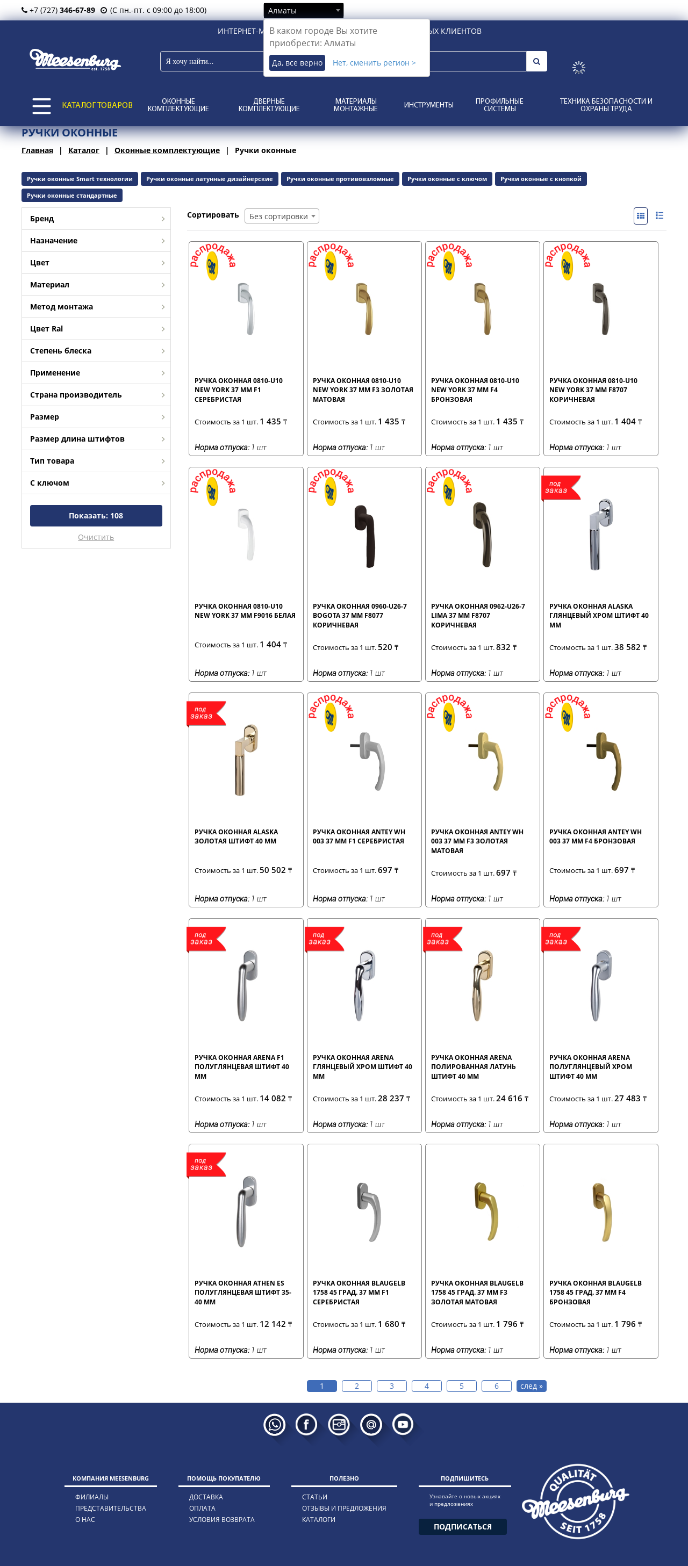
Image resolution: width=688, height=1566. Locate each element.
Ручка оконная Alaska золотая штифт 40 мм (236, 836)
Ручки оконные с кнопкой (541, 179)
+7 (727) (58, 10)
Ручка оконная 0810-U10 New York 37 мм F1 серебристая (239, 389)
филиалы (92, 1497)
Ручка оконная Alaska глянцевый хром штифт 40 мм (599, 615)
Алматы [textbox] (282, 10)
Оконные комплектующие (178, 105)
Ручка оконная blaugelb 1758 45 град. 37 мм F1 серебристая (359, 1292)
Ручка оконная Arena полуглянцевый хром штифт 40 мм (590, 1066)
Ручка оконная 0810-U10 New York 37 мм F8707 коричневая (593, 389)
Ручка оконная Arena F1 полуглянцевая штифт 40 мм (242, 1066)
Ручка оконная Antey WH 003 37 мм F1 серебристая (359, 836)
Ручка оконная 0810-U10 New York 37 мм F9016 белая (245, 611)
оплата (202, 1508)
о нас (85, 1519)
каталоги (318, 1519)
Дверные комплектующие (269, 105)
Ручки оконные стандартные (72, 195)
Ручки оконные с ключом (447, 179)
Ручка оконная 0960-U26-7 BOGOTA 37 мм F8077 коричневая (360, 615)
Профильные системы (500, 105)
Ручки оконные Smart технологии (80, 179)
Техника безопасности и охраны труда (606, 105)
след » (531, 1386)
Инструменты (429, 106)
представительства (110, 1508)
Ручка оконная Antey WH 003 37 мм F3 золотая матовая (477, 840)
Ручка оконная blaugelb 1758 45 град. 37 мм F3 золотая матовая (477, 1292)
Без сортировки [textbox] (278, 216)
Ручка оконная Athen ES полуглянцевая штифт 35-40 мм (243, 1292)
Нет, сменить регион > (374, 62)
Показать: (96, 515)
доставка (206, 1497)
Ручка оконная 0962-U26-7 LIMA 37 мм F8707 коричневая (478, 615)
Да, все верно (297, 62)
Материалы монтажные (356, 105)
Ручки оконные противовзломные (340, 179)
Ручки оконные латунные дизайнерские (209, 179)
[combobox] (303, 10)
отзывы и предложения (344, 1508)
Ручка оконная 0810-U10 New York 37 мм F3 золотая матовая (363, 389)
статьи (314, 1497)
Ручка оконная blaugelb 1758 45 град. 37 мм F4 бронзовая (595, 1292)
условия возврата (222, 1519)
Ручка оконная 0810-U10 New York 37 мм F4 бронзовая (475, 389)
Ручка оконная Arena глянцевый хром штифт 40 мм (362, 1066)
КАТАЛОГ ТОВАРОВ (97, 106)
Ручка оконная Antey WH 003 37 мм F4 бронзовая (595, 836)
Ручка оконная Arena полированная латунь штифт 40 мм (473, 1066)
